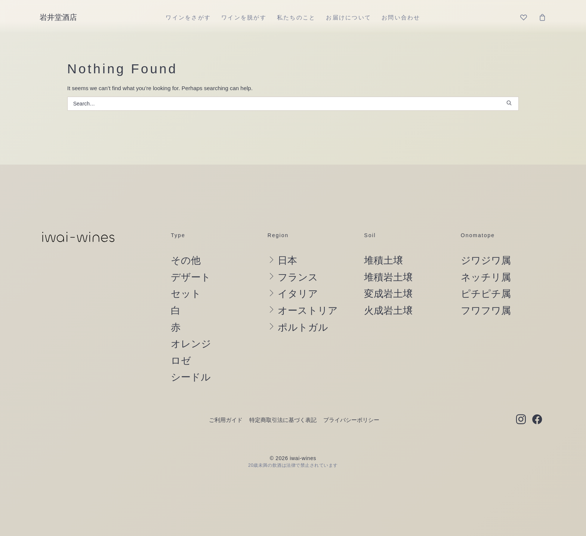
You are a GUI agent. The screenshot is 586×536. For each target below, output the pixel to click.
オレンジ (191, 344)
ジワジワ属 (486, 260)
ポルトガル (303, 327)
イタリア (298, 293)
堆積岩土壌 (388, 277)
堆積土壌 (383, 260)
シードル (191, 377)
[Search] (293, 104)
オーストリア (308, 310)
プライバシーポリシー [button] (351, 420)
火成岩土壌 (388, 310)
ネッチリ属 (486, 277)
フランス (298, 277)
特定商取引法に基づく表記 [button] (283, 420)
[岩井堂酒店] (58, 17)
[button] (509, 103)
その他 (186, 260)
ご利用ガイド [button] (226, 420)
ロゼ (181, 360)
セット (186, 293)
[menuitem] (188, 17)
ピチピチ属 (486, 293)
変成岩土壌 (388, 293)
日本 (287, 260)
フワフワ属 (486, 310)
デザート (191, 277)
